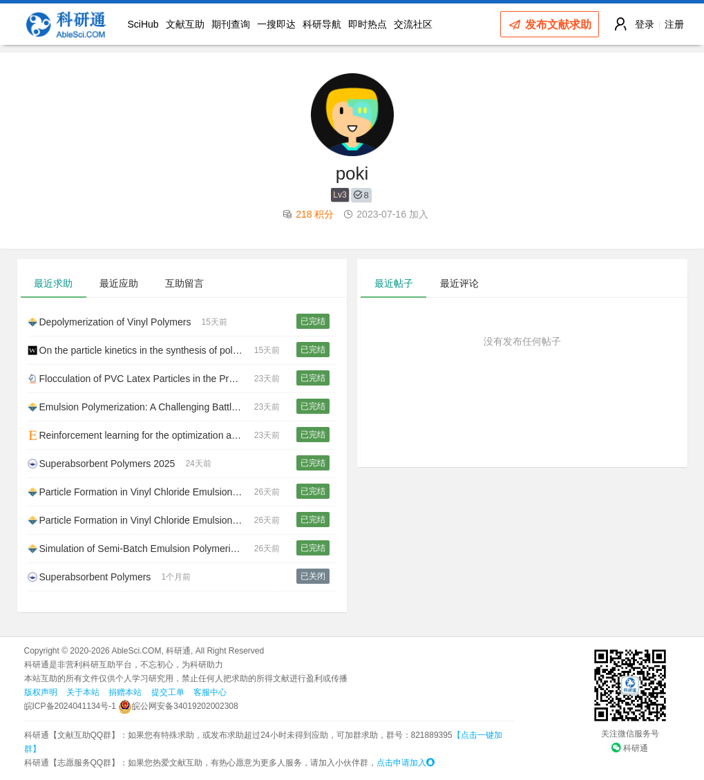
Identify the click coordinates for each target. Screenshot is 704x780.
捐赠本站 (125, 692)
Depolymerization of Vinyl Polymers (109, 321)
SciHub (143, 24)
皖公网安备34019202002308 (178, 706)
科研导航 (322, 24)
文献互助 (185, 24)
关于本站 (82, 692)
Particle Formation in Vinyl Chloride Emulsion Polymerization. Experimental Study (141, 520)
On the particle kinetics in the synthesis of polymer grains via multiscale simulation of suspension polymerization (141, 350)
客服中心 (210, 692)
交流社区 (413, 24)
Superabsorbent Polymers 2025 (101, 463)
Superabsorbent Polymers (89, 576)
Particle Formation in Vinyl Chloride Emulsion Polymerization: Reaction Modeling (141, 491)
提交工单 (167, 692)
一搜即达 (276, 24)
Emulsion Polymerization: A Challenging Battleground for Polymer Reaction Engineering (141, 406)
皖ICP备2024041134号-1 (70, 706)
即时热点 (367, 24)
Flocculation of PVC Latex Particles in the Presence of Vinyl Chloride (141, 378)
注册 (674, 24)
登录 (644, 24)
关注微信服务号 (630, 734)
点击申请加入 (406, 763)
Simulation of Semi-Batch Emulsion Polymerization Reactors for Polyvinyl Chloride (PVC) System (141, 548)
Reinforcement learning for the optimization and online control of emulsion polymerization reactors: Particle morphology (141, 435)
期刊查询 (230, 24)
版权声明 (40, 692)
